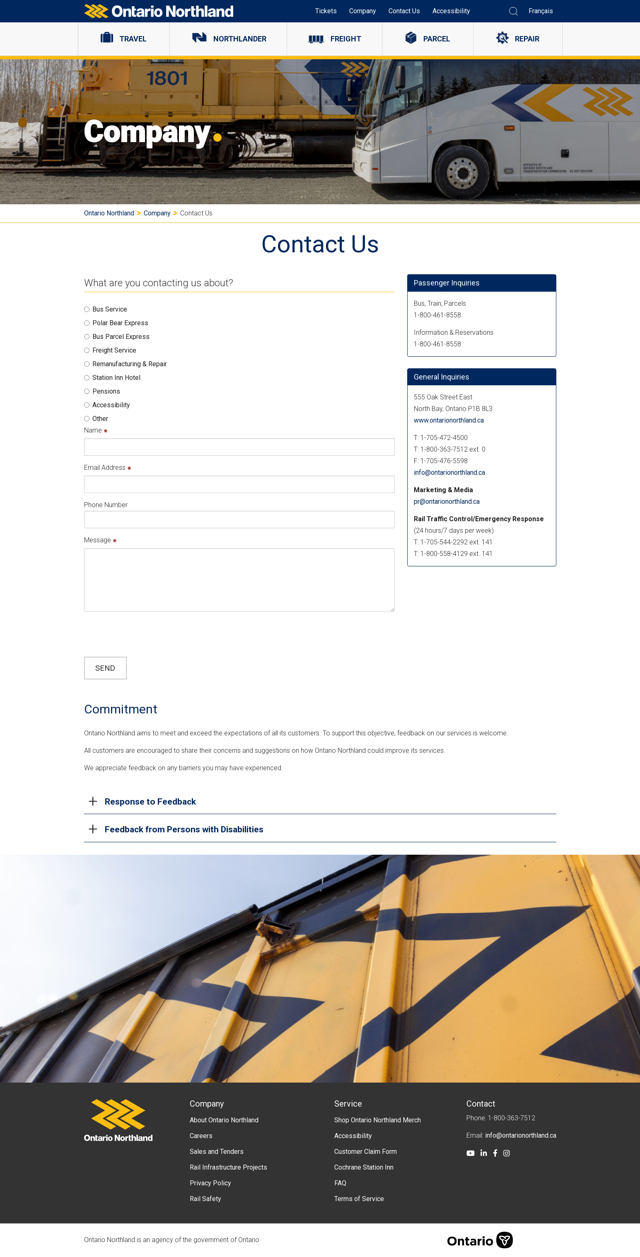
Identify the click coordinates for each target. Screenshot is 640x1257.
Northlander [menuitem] (239, 38)
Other (96, 419)
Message (100, 540)
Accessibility (107, 405)
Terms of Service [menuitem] (359, 1199)
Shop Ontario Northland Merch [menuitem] (377, 1120)
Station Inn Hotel (112, 378)
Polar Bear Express (116, 323)
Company (157, 213)
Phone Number (106, 505)
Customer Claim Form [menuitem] (365, 1151)
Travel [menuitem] (133, 38)
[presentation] (147, 634)
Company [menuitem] (362, 11)
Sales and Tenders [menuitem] (217, 1151)
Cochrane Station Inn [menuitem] (364, 1167)
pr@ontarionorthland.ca (447, 501)
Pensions (102, 391)
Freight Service (110, 350)
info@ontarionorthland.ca (449, 472)
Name (96, 430)
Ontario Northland (109, 213)
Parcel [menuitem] (436, 38)
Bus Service (105, 309)
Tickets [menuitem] (326, 11)
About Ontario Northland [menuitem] (224, 1120)
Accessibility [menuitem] (451, 11)
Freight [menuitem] (346, 38)
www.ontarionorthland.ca (449, 420)
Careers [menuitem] (201, 1136)
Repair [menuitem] (527, 38)
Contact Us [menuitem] (404, 11)
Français (541, 11)
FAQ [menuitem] (340, 1183)
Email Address (107, 467)
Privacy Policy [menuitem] (210, 1183)
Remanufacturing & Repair (125, 364)
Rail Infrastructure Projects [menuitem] (228, 1167)
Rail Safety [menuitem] (205, 1199)
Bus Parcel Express (117, 337)
